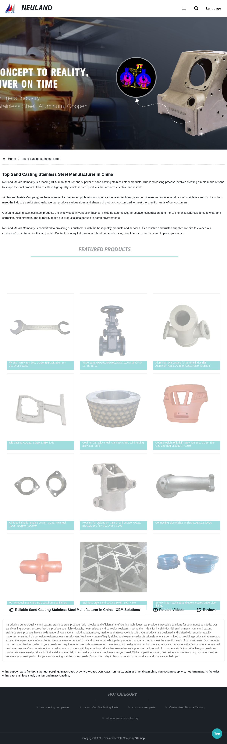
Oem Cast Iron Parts (110, 671)
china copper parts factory (18, 671)
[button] (184, 8)
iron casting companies (56, 707)
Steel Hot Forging (48, 671)
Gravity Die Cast (86, 671)
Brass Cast (67, 671)
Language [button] (213, 8)
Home (12, 158)
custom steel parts (145, 707)
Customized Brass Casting (52, 675)
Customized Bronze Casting (188, 707)
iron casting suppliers (171, 671)
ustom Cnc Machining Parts (102, 707)
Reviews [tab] (207, 610)
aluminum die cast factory (124, 718)
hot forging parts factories (203, 671)
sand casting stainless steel (41, 158)
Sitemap (140, 738)
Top (217, 734)
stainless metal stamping (140, 671)
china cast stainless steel (18, 675)
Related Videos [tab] (168, 610)
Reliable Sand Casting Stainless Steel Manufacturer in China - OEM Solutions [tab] (74, 610)
